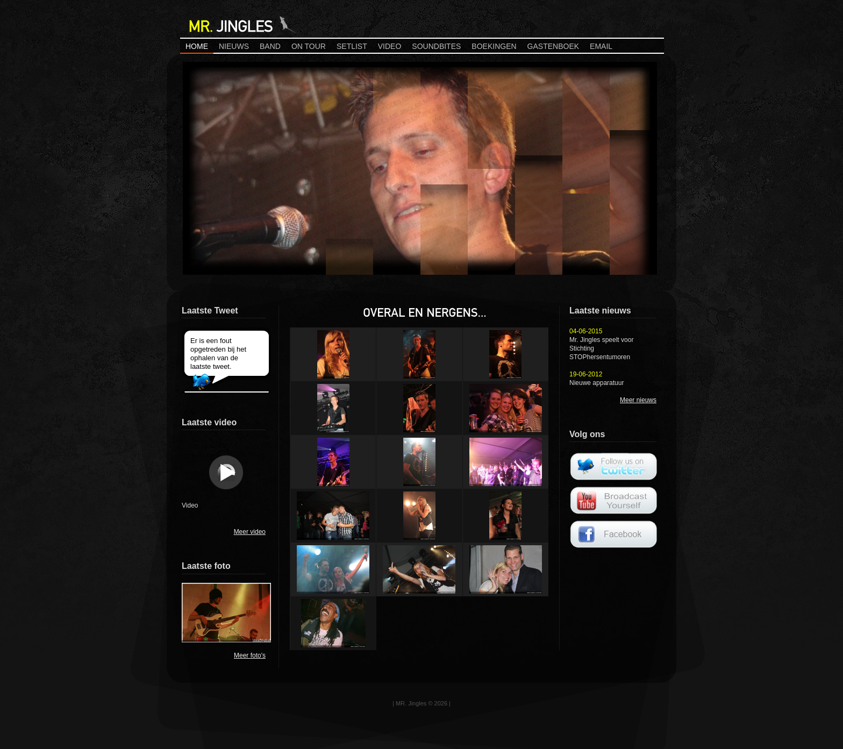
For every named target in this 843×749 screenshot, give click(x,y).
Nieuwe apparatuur (596, 383)
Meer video (250, 532)
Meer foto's (250, 655)
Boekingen (493, 46)
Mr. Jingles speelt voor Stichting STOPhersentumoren (601, 348)
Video (390, 46)
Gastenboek (553, 46)
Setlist (352, 46)
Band (270, 46)
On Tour (308, 46)
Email (601, 46)
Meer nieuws (638, 400)
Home (196, 46)
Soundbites (436, 46)
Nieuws (234, 46)
